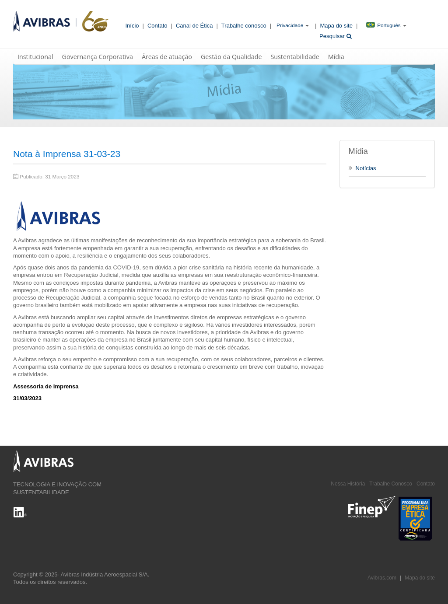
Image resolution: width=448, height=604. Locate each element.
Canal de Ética (194, 25)
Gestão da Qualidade (231, 56)
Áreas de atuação (167, 56)
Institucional (35, 56)
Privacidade (289, 25)
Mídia (336, 56)
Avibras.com (382, 578)
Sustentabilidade (294, 56)
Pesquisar (335, 36)
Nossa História (348, 484)
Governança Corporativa (97, 56)
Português (383, 25)
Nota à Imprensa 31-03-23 (66, 154)
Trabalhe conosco (243, 25)
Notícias (362, 168)
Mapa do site (336, 25)
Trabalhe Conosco (390, 484)
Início (132, 25)
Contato (157, 25)
